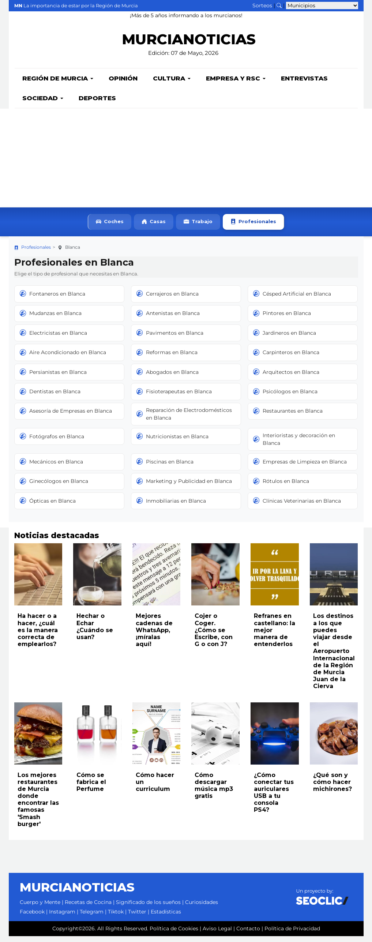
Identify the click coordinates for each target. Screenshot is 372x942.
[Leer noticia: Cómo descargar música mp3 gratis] (215, 739)
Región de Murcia (57, 84)
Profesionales (253, 228)
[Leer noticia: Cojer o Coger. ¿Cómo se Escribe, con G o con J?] (215, 580)
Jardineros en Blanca (284, 339)
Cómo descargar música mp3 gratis (214, 791)
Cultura (172, 84)
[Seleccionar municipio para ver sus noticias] (322, 5)
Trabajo (198, 228)
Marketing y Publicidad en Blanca (184, 487)
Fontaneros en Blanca (52, 299)
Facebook (32, 917)
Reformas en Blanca (167, 358)
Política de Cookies (174, 934)
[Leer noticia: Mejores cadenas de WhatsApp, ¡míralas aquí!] (156, 580)
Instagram (62, 917)
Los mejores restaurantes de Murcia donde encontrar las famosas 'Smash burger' (38, 805)
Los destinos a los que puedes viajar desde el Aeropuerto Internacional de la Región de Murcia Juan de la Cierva (334, 656)
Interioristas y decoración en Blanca (294, 445)
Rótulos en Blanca (281, 487)
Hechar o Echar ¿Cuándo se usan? (94, 632)
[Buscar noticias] (279, 5)
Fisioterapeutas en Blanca (174, 397)
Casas (154, 228)
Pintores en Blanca (282, 319)
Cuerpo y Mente (40, 908)
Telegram (92, 917)
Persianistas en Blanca (53, 378)
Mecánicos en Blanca (51, 467)
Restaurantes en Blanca (288, 417)
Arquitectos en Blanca (286, 378)
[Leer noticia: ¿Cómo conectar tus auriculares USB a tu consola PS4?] (275, 739)
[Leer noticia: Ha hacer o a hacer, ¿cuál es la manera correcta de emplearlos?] (38, 580)
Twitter (137, 917)
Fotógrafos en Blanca (52, 442)
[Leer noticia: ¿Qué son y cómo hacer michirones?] (334, 739)
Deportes (97, 104)
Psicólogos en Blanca (285, 397)
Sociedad (42, 104)
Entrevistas (304, 84)
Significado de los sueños (148, 908)
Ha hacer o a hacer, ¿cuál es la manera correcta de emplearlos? (38, 635)
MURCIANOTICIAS (189, 44)
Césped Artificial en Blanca (292, 299)
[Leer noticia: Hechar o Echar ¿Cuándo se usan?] (97, 580)
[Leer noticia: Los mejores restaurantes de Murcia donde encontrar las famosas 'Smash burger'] (38, 739)
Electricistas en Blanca (53, 339)
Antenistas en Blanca (168, 319)
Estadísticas (166, 917)
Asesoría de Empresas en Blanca (66, 417)
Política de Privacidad (292, 934)
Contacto (248, 934)
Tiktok (116, 917)
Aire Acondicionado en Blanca (63, 358)
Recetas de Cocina (88, 908)
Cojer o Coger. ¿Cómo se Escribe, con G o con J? (214, 635)
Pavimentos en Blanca (169, 339)
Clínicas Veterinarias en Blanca (297, 506)
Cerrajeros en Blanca (167, 299)
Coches (110, 228)
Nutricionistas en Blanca (172, 442)
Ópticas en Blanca (48, 506)
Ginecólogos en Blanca (54, 487)
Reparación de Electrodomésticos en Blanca (184, 420)
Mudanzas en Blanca (51, 319)
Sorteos (262, 5)
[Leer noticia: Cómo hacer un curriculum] (156, 739)
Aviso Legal (217, 934)
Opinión (123, 84)
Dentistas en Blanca (50, 397)
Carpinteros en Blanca (286, 358)
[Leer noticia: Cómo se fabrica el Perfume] (97, 739)
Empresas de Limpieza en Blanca (300, 467)
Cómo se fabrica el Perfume (91, 787)
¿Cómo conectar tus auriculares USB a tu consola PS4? (274, 798)
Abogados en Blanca (167, 378)
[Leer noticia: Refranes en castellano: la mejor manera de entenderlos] (275, 580)
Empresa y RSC (236, 84)
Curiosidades (201, 908)
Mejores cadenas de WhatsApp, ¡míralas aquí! (154, 635)
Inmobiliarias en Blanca (171, 506)
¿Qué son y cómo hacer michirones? (332, 787)
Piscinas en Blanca (164, 467)
